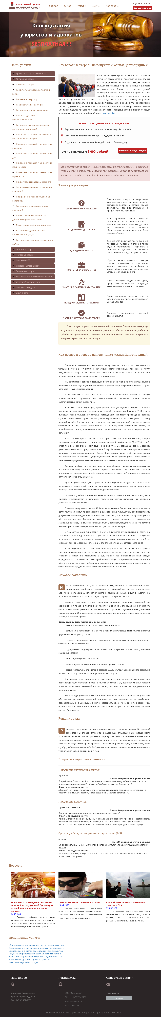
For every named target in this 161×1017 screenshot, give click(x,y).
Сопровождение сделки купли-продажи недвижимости (36, 948)
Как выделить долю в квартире (30, 110)
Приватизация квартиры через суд (31, 181)
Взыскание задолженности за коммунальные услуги (28, 232)
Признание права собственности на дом (32, 155)
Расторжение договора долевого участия (29, 959)
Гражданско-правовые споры (29, 73)
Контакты (112, 5)
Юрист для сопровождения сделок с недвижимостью (35, 956)
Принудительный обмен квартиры (31, 225)
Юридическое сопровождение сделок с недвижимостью (37, 945)
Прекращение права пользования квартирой (31, 198)
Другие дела (20, 293)
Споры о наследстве (24, 287)
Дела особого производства (28, 282)
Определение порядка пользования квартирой (32, 189)
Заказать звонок (143, 8)
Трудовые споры (22, 254)
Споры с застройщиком (25, 265)
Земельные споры (23, 271)
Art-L (119, 1012)
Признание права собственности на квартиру (32, 146)
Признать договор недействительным (23, 117)
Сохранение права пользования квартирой (30, 208)
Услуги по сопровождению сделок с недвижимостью (35, 953)
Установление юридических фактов (32, 276)
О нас (67, 5)
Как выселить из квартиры (27, 104)
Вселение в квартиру (24, 99)
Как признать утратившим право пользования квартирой (31, 127)
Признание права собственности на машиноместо (32, 164)
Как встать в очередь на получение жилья (32, 91)
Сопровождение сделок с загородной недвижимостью (36, 951)
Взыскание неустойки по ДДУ (23, 962)
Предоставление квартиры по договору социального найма (29, 217)
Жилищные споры (23, 79)
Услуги (81, 5)
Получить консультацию (132, 150)
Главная (53, 5)
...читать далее (109, 113)
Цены (96, 5)
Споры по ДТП (21, 260)
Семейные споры (22, 249)
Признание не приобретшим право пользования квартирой (31, 136)
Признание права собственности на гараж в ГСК (32, 174)
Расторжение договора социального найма (32, 242)
